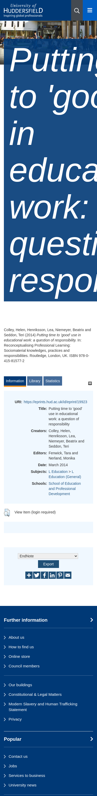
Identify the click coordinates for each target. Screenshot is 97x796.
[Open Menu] (90, 10)
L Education (58, 472)
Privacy (15, 719)
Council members (24, 666)
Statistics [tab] (53, 381)
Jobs (13, 766)
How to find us (21, 647)
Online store (19, 656)
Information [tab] (15, 381)
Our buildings (20, 685)
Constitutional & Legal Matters (35, 694)
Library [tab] (34, 381)
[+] (90, 383)
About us (16, 637)
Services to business (27, 775)
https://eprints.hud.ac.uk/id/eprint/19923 (55, 402)
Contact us (18, 756)
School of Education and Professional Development (65, 488)
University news (22, 785)
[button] (77, 10)
